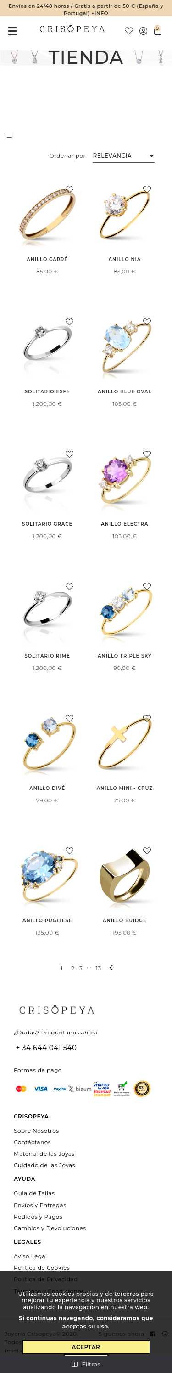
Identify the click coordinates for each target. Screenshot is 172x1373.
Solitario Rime (47, 656)
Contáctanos (32, 1141)
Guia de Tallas (34, 1193)
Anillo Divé (47, 788)
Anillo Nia (125, 259)
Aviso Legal (30, 1256)
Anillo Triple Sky (125, 656)
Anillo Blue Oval (124, 392)
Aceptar (86, 1347)
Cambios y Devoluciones (50, 1227)
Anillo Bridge (125, 921)
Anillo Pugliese (47, 921)
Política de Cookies (42, 1267)
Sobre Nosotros (36, 1130)
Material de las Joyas (44, 1153)
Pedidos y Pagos (38, 1216)
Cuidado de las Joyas (44, 1165)
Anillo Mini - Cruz (125, 788)
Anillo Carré (47, 259)
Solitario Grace (47, 524)
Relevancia (112, 155)
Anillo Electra (124, 524)
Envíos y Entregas (40, 1204)
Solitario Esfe (47, 392)
